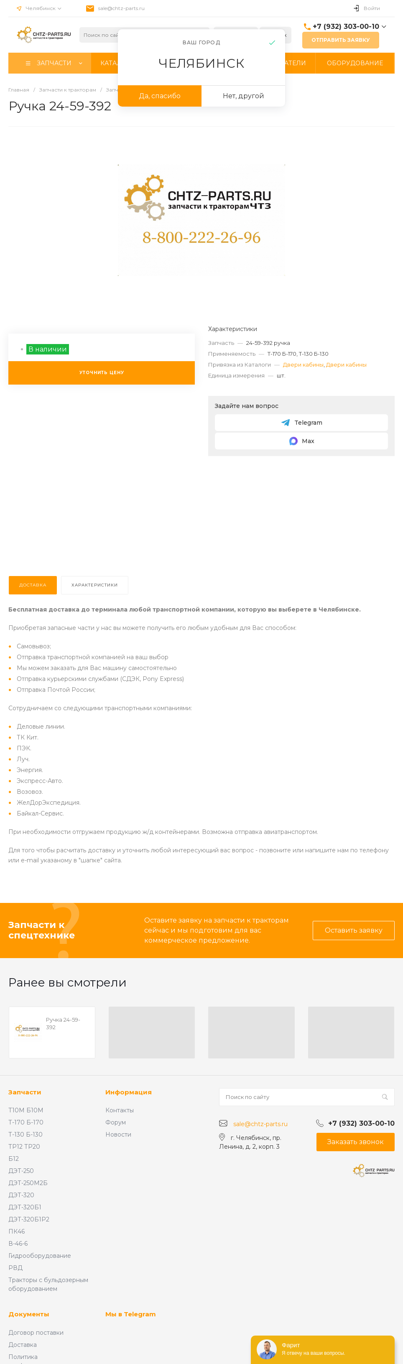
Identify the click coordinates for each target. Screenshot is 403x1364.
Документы (28, 1314)
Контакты (119, 1110)
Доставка (22, 1345)
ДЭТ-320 (21, 1195)
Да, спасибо (160, 96)
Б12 (13, 1159)
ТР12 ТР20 (24, 1146)
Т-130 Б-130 (25, 1134)
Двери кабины (303, 364)
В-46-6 (18, 1243)
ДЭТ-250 (21, 1171)
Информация (128, 1092)
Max (301, 441)
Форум (115, 1122)
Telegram (301, 423)
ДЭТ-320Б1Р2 (28, 1219)
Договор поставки (36, 1332)
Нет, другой (243, 96)
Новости (118, 1134)
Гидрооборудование (39, 1255)
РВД (15, 1268)
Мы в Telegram (130, 1314)
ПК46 (16, 1231)
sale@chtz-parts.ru (121, 8)
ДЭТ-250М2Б (28, 1183)
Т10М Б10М (25, 1110)
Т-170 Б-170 (25, 1122)
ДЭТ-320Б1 (24, 1207)
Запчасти (24, 1092)
